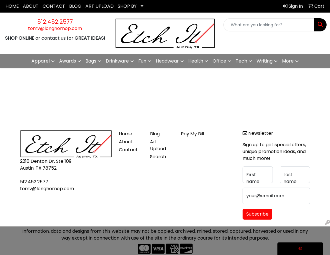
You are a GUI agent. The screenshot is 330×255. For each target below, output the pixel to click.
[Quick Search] (269, 24)
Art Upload (158, 145)
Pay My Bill (192, 133)
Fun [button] (142, 61)
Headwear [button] (167, 61)
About (126, 141)
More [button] (288, 61)
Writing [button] (265, 61)
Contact (128, 149)
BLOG (75, 6)
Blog (155, 133)
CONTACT (54, 6)
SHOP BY (127, 6)
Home (125, 133)
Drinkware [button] (117, 61)
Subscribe (257, 214)
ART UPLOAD (99, 6)
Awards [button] (67, 61)
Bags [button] (90, 61)
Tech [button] (241, 61)
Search (158, 156)
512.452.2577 (55, 22)
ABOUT (31, 6)
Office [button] (219, 61)
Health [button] (195, 61)
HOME (12, 6)
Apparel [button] (40, 61)
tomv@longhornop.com (55, 28)
